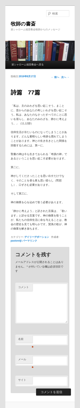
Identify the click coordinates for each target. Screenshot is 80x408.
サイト (22, 379)
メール (25, 360)
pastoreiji (16, 240)
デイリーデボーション (36, 237)
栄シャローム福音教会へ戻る (28, 64)
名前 (25, 340)
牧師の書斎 (23, 24)
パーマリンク (29, 240)
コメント (23, 287)
